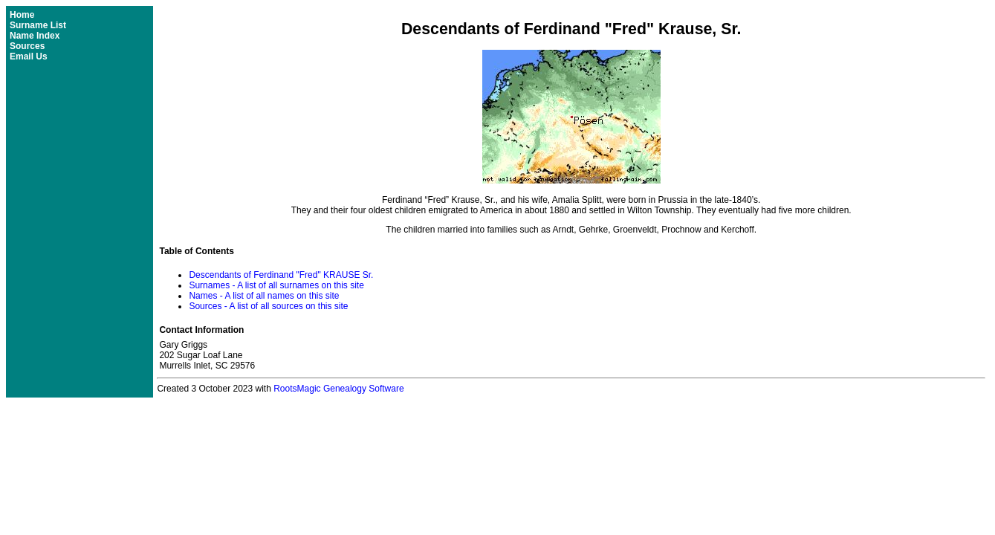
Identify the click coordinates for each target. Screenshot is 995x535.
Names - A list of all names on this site (264, 296)
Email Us (29, 56)
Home (22, 15)
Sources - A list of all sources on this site (268, 306)
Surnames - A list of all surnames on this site (276, 285)
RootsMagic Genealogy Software (338, 388)
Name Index (34, 35)
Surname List (38, 25)
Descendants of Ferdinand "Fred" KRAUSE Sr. (281, 275)
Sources (27, 46)
